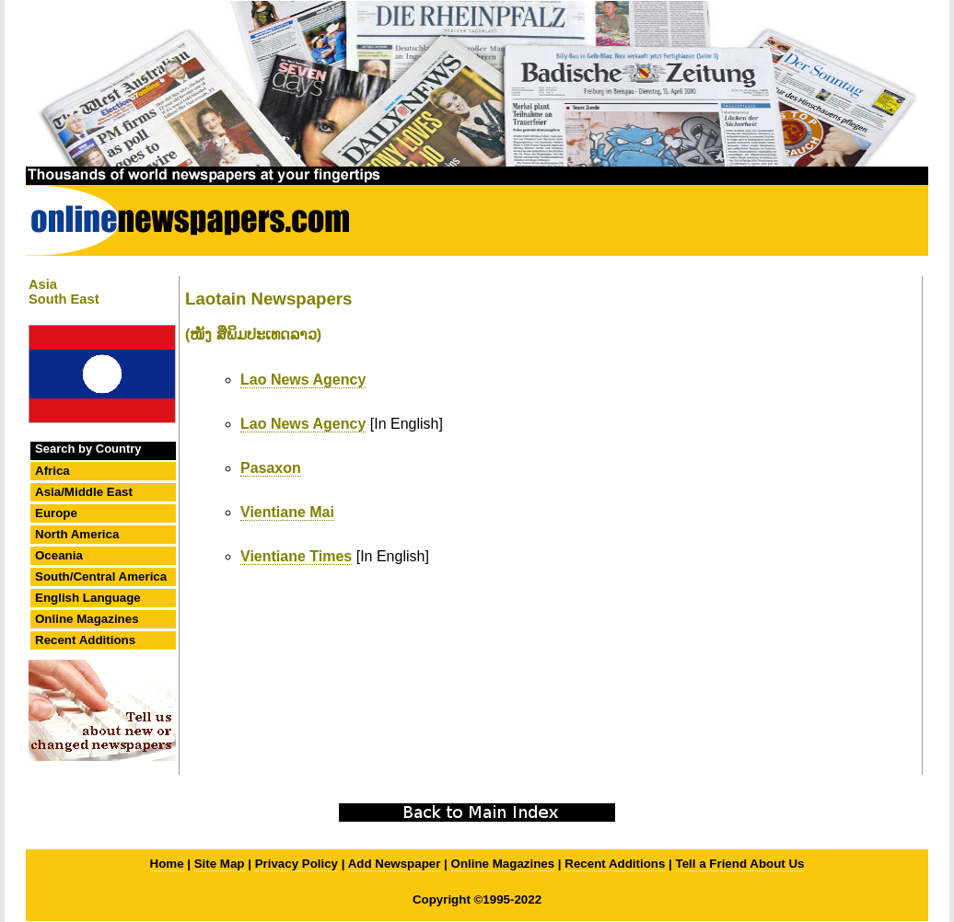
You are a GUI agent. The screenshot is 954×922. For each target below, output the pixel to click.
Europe (56, 513)
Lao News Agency (303, 379)
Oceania (59, 555)
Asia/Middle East (84, 492)
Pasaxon (270, 468)
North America (77, 534)
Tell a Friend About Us (740, 863)
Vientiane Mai (287, 512)
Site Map (219, 863)
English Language (88, 598)
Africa (52, 471)
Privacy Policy (296, 863)
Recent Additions (85, 640)
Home (167, 863)
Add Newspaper (394, 863)
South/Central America (101, 576)
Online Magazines (87, 619)
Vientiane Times (296, 556)
